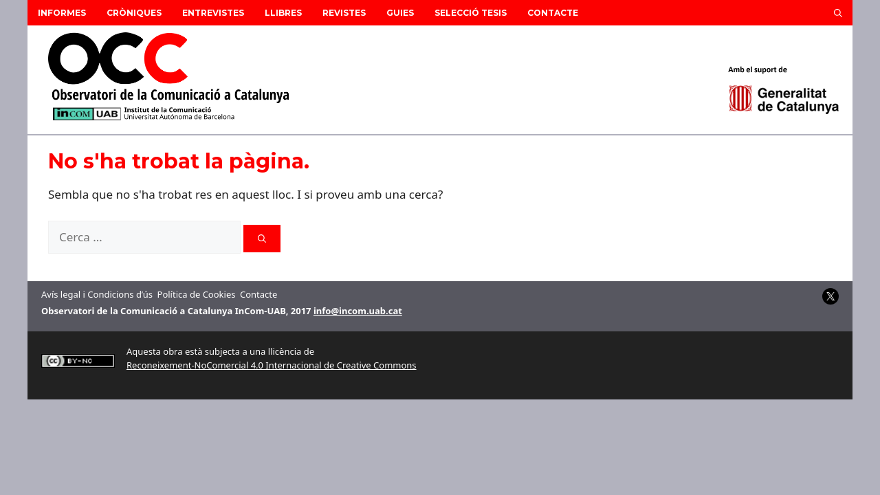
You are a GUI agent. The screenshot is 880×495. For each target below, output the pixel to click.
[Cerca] (261, 238)
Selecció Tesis (470, 13)
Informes (62, 13)
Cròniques (134, 13)
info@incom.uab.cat (358, 311)
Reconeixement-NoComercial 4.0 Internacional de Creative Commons (271, 365)
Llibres (283, 13)
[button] (838, 12)
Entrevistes (213, 13)
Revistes (344, 13)
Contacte (552, 13)
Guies (400, 13)
